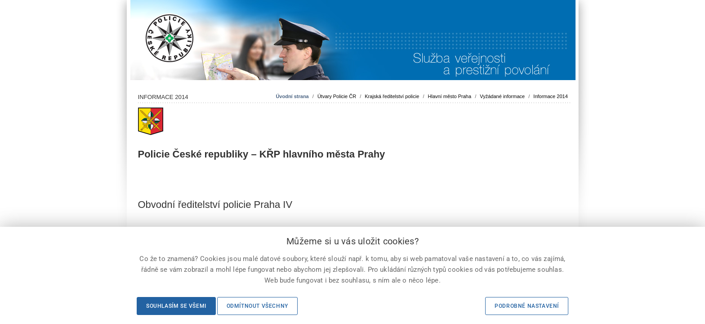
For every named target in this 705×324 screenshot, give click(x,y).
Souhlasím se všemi (176, 306)
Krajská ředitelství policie (392, 96)
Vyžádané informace (502, 96)
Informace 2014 (550, 96)
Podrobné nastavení (527, 306)
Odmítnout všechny (257, 306)
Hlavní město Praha (450, 96)
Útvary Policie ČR (336, 96)
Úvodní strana (292, 96)
